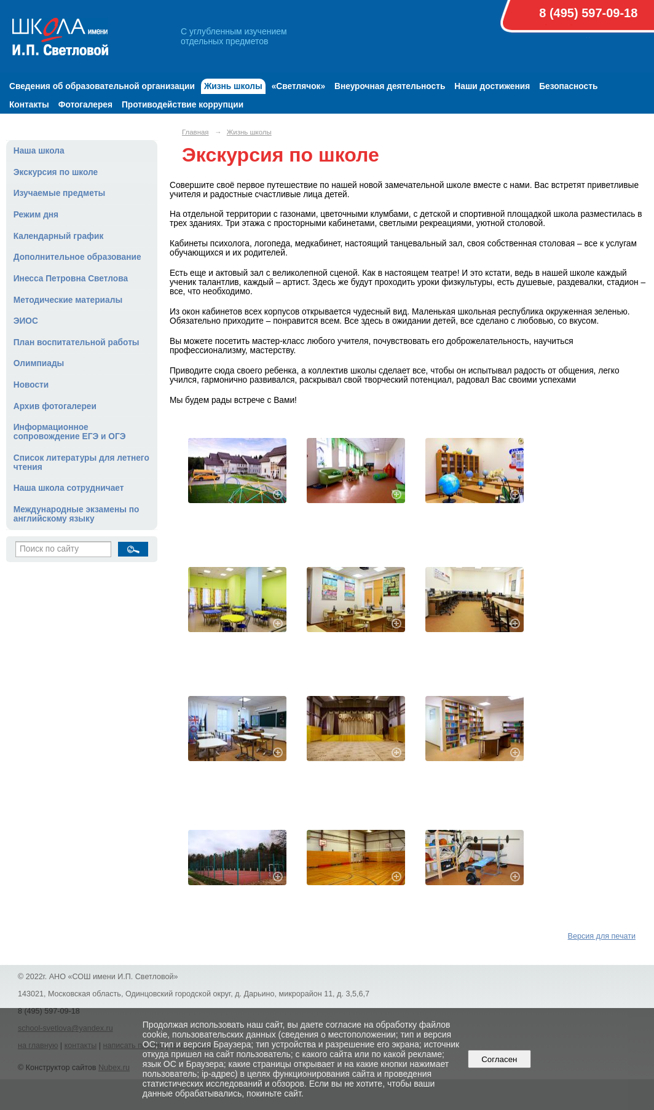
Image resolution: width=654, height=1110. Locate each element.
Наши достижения (492, 86)
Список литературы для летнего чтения (81, 462)
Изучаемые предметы (59, 193)
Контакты (29, 104)
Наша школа (39, 150)
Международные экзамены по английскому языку (77, 514)
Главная (195, 132)
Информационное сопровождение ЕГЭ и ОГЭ (70, 432)
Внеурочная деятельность (389, 86)
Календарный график (59, 236)
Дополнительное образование (77, 257)
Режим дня (36, 214)
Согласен (499, 1059)
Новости (31, 384)
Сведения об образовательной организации (102, 86)
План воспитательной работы (77, 342)
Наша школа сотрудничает (69, 488)
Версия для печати (602, 936)
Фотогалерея (85, 104)
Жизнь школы (233, 86)
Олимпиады (39, 363)
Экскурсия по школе (56, 172)
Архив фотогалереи (55, 406)
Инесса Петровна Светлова (71, 278)
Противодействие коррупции (182, 104)
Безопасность (568, 86)
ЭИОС (26, 321)
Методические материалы (68, 300)
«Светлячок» (298, 86)
